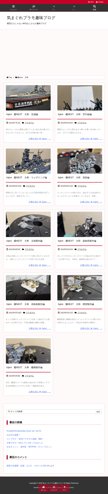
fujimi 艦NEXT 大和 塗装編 (73, 177)
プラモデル (29, 123)
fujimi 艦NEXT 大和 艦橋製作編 (24, 367)
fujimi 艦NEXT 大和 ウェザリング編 (26, 177)
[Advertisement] (54, 50)
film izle (46, 466)
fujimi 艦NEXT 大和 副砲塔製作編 (77, 241)
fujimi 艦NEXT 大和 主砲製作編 (24, 241)
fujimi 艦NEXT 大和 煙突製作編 (76, 304)
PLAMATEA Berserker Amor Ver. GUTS (24, 431)
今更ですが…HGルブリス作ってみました (25, 443)
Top (10, 77)
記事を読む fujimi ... (40, 139)
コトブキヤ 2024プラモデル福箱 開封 (24, 439)
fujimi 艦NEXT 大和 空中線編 (75, 114)
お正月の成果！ (13, 435)
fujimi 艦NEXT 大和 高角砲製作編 (25, 304)
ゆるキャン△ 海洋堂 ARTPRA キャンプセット (29, 447)
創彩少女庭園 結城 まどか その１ (23, 466)
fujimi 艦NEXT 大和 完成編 (22, 114)
